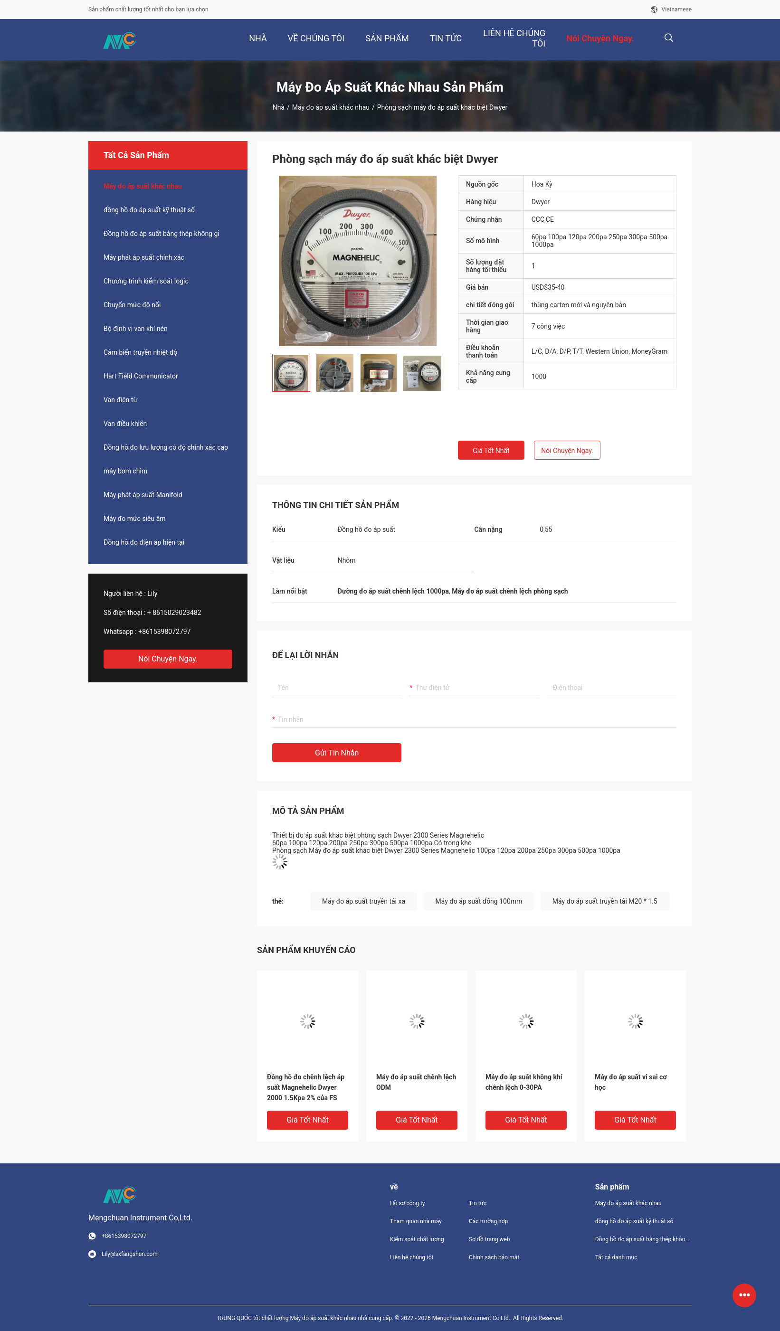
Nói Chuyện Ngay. (168, 658)
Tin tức (477, 1203)
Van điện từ (120, 400)
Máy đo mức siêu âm (135, 518)
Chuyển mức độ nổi (132, 305)
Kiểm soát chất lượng (417, 1239)
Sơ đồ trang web (489, 1239)
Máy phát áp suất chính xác (144, 257)
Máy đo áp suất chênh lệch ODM (416, 1082)
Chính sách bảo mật (494, 1257)
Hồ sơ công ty (407, 1203)
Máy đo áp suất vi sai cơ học (631, 1082)
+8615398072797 (164, 631)
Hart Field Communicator (141, 376)
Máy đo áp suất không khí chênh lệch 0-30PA (523, 1082)
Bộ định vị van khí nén (136, 328)
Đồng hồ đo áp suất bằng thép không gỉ (161, 233)
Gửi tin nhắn (337, 752)
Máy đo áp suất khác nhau (331, 107)
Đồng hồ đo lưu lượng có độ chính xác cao (166, 447)
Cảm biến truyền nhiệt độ (140, 352)
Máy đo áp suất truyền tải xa (363, 901)
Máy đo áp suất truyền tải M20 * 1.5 (604, 901)
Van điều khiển (125, 423)
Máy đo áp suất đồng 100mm (479, 901)
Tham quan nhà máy (416, 1221)
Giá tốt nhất (491, 450)
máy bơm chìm (125, 471)
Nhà (279, 107)
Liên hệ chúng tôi (411, 1257)
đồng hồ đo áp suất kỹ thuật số (149, 210)
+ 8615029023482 (174, 612)
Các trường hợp (488, 1221)
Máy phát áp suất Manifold (143, 495)
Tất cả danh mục (616, 1257)
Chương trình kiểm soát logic (146, 281)
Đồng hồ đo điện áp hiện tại (144, 542)
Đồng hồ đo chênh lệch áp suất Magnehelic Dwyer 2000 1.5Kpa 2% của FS (305, 1087)
